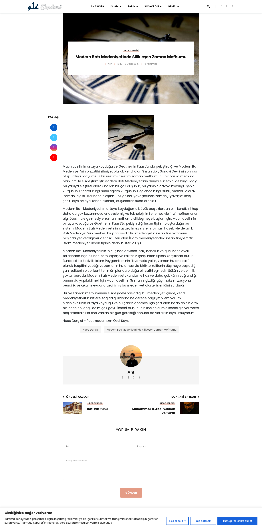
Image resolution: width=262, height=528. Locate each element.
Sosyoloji (151, 6)
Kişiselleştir (176, 521)
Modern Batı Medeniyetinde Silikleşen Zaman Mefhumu (141, 329)
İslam (114, 6)
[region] (131, 517)
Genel (172, 6)
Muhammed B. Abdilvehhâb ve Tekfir (153, 411)
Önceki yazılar (76, 396)
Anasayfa (97, 6)
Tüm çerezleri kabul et (237, 521)
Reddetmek (203, 521)
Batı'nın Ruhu (97, 409)
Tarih (131, 6)
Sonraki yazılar (185, 396)
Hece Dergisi (131, 50)
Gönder (131, 492)
